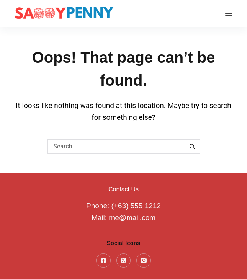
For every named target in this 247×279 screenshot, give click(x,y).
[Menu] (228, 13)
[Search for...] (116, 146)
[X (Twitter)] (123, 260)
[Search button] (192, 146)
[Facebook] (103, 260)
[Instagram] (143, 260)
